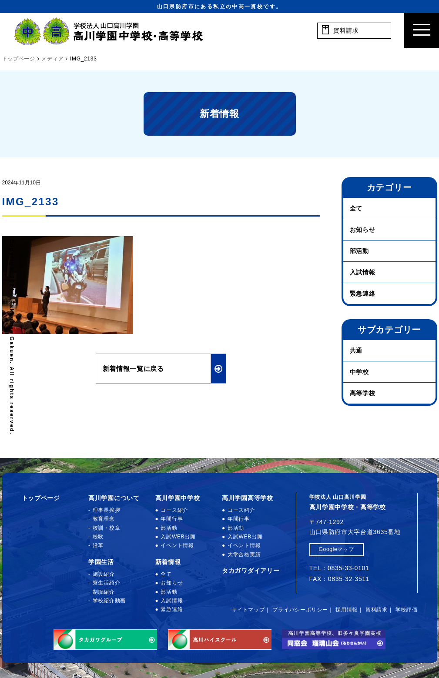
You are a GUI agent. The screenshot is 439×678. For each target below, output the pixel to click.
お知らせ (362, 229)
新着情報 (168, 561)
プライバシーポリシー (300, 610)
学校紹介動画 (109, 601)
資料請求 (376, 610)
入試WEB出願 (178, 537)
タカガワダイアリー (250, 570)
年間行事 (172, 519)
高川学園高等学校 (247, 497)
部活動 (359, 250)
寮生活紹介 (107, 583)
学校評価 (406, 610)
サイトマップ (248, 610)
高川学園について (114, 497)
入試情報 (362, 272)
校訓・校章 (107, 528)
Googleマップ (336, 549)
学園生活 (101, 561)
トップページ (41, 497)
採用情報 (346, 610)
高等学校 (362, 393)
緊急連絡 (362, 293)
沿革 (98, 545)
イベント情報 (177, 545)
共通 (356, 350)
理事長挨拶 (107, 510)
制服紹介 (104, 592)
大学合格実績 (244, 554)
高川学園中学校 (177, 497)
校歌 (98, 537)
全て (356, 208)
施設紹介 (104, 574)
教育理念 (104, 519)
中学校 (359, 371)
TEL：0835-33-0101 (339, 567)
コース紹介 (174, 510)
